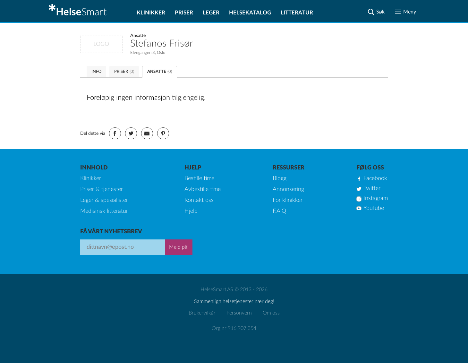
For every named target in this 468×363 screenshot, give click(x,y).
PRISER (124, 72)
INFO (96, 72)
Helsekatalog (250, 12)
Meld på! (179, 247)
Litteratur (297, 12)
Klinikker (151, 12)
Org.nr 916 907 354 (234, 328)
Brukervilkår (202, 312)
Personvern (239, 312)
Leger (211, 12)
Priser (184, 12)
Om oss (271, 312)
